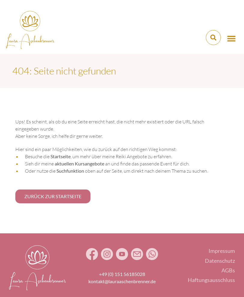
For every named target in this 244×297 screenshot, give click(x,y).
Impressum (222, 250)
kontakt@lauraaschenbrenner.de (122, 281)
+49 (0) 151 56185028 (122, 274)
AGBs (228, 270)
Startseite (60, 156)
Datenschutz (220, 260)
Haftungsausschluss (211, 280)
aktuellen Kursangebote (79, 163)
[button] (231, 38)
